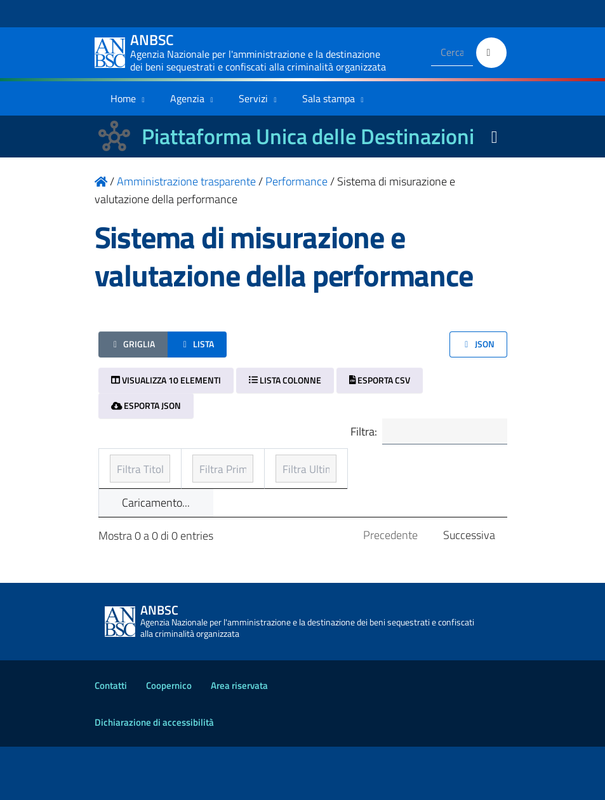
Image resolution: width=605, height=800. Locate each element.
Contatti (111, 738)
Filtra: (422, 432)
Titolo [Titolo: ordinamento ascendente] (125, 484)
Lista (197, 343)
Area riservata (239, 738)
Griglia (133, 343)
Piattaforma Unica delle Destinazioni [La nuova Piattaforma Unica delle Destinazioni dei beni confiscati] (308, 136)
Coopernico (169, 738)
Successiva (469, 588)
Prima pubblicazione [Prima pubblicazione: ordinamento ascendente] (287, 484)
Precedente (390, 588)
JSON (478, 343)
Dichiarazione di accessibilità (154, 775)
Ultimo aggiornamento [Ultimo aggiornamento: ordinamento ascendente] (415, 475)
